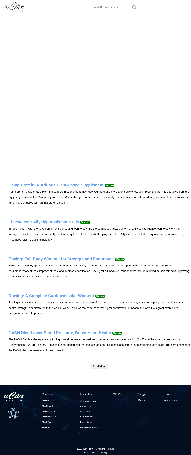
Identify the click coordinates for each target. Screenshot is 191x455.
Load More (99, 366)
